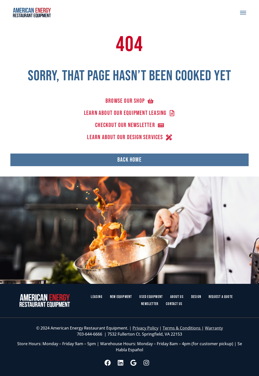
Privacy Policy (145, 328)
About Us (177, 296)
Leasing (96, 296)
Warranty (214, 328)
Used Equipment (151, 296)
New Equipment (121, 296)
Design (196, 296)
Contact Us (174, 304)
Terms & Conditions (182, 328)
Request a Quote (221, 296)
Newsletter (149, 304)
